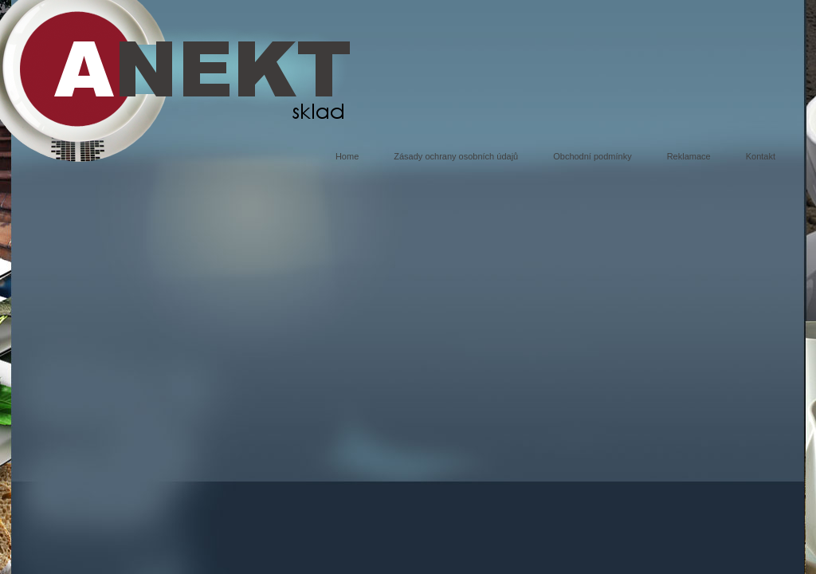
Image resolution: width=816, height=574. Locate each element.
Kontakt (760, 156)
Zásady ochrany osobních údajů (456, 156)
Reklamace (689, 156)
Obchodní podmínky (592, 156)
